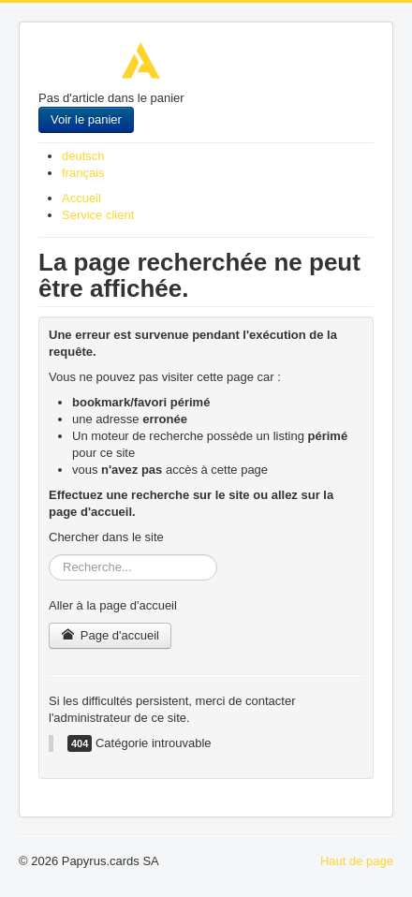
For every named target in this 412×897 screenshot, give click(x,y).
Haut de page (356, 861)
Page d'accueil (110, 635)
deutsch (83, 156)
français (83, 173)
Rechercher (49, 554)
